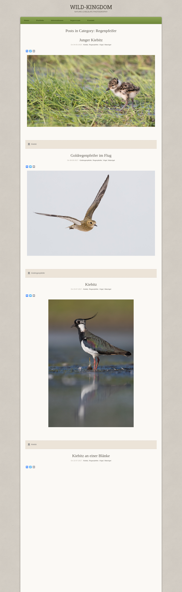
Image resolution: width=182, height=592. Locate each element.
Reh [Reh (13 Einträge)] (59, 566)
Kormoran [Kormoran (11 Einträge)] (93, 562)
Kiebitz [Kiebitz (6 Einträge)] (85, 562)
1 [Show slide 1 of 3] (87, 519)
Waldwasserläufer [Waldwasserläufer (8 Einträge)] (32, 573)
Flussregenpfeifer (91, 499)
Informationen (57, 20)
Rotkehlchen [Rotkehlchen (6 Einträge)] (114, 567)
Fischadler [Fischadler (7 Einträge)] (85, 559)
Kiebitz (85, 45)
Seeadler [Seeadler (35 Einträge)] (143, 565)
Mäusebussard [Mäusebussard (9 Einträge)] (137, 562)
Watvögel (108, 45)
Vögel (101, 45)
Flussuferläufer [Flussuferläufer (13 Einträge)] (110, 558)
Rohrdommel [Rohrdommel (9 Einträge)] (69, 566)
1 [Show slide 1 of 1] (91, 131)
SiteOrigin (94, 586)
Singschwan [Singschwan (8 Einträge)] (49, 570)
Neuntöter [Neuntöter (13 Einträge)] (43, 566)
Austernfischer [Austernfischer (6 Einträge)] (30, 559)
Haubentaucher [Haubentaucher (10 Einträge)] (52, 562)
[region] (91, 95)
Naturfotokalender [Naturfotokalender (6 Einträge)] (31, 567)
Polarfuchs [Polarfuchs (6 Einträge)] (53, 567)
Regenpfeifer (93, 45)
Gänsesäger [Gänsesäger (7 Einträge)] (39, 562)
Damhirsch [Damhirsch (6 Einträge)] (65, 559)
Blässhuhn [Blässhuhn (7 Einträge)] (58, 559)
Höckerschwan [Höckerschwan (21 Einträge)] (71, 562)
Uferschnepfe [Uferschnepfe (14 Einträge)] (107, 570)
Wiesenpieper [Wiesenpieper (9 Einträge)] (58, 573)
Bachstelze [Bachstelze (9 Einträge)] (40, 559)
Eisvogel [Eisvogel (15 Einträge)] (75, 558)
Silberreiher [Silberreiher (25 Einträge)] (34, 570)
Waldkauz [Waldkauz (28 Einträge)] (129, 570)
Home (26, 20)
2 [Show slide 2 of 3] (91, 519)
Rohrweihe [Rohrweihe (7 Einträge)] (79, 567)
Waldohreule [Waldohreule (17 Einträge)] (146, 570)
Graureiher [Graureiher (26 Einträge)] (147, 558)
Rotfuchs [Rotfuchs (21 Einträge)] (90, 566)
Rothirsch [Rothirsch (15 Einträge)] (103, 566)
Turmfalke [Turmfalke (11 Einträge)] (93, 570)
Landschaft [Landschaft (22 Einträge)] (114, 562)
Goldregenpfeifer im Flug (91, 155)
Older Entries (91, 542)
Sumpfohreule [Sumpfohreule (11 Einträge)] (80, 570)
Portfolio (40, 20)
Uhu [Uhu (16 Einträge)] (118, 570)
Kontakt (90, 20)
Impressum (75, 20)
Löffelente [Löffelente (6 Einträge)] (127, 562)
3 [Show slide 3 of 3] (94, 519)
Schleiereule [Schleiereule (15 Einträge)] (126, 566)
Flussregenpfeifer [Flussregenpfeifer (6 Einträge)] (95, 559)
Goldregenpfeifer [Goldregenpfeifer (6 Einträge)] (125, 559)
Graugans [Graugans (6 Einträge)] (134, 559)
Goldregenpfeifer (86, 160)
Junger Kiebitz (91, 40)
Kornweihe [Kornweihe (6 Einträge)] (102, 562)
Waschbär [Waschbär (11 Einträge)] (46, 573)
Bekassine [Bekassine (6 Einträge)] (49, 559)
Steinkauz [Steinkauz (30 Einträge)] (63, 570)
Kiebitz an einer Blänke (91, 456)
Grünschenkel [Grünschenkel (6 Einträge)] (30, 562)
